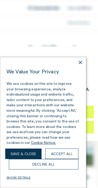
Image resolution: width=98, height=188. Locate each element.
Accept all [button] (62, 153)
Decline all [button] (43, 164)
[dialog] (43, 122)
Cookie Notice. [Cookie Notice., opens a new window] (43, 142)
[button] (43, 177)
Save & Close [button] (23, 153)
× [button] (80, 63)
